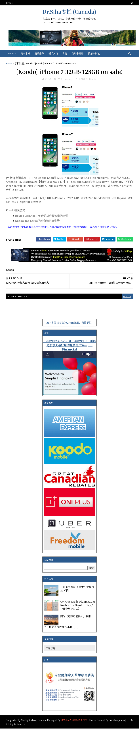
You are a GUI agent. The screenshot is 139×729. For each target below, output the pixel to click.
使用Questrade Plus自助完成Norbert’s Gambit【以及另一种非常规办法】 (77, 605)
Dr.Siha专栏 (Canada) (69, 11)
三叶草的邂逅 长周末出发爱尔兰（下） (77, 589)
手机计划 (19, 63)
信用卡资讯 (94, 53)
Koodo (29, 63)
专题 (65, 53)
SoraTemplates (117, 720)
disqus (127, 297)
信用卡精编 (78, 53)
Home (9, 2)
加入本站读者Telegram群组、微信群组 (69, 323)
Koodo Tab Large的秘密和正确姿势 (37, 221)
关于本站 (25, 53)
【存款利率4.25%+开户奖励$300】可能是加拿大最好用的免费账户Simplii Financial (69, 345)
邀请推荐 (39, 53)
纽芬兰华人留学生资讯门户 (74, 720)
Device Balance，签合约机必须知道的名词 (41, 216)
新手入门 (53, 53)
